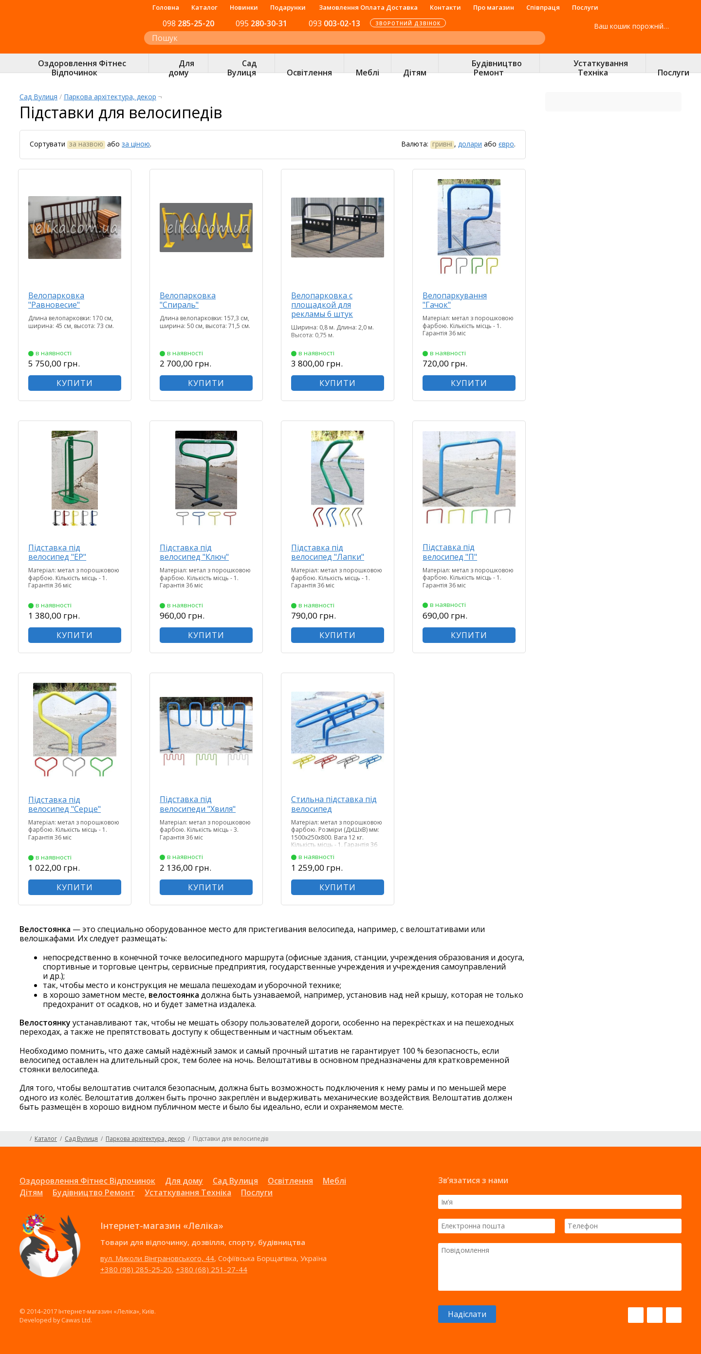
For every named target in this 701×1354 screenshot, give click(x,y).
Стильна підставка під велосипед (335, 804)
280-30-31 (261, 23)
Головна (165, 7)
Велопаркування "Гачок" (456, 300)
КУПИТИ (75, 383)
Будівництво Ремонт (94, 1192)
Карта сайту (678, 1139)
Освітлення (290, 1180)
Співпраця (543, 7)
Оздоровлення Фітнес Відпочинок (87, 1180)
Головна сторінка (23, 1139)
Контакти (445, 7)
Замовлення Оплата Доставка (368, 7)
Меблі (334, 1180)
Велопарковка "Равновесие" (58, 300)
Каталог (204, 7)
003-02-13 (334, 23)
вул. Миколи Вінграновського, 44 (157, 1258)
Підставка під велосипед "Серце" (66, 804)
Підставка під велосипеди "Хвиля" (199, 804)
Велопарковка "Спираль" (189, 300)
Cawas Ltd (76, 1320)
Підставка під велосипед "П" (451, 552)
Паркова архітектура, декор (110, 96)
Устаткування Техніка (188, 1192)
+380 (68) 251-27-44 (211, 1269)
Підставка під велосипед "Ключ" (195, 552)
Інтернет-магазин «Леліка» (71, 44)
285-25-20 (188, 23)
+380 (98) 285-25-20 (136, 1269)
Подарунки (288, 7)
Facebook (636, 1315)
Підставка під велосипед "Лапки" (329, 552)
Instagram (655, 1315)
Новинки (244, 7)
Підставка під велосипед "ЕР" (59, 552)
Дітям (31, 1192)
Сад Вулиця (38, 96)
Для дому (184, 1180)
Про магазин (493, 7)
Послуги (585, 7)
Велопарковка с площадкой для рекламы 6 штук (323, 304)
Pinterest (674, 1315)
